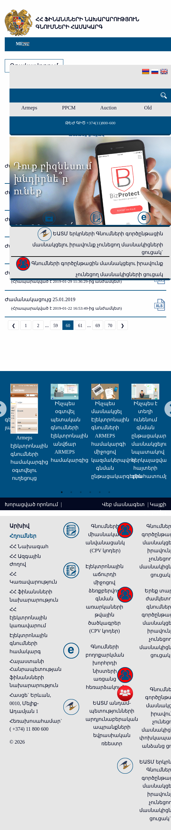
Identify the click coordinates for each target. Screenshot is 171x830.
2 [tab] (71, 492)
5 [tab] (100, 492)
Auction (108, 107)
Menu (22, 43)
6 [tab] (109, 492)
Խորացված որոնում (32, 504)
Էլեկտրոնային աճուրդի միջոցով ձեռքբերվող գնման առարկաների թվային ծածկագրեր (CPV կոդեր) (105, 599)
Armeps (29, 107)
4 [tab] (90, 492)
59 (56, 325)
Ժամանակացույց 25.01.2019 (40, 299)
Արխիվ (19, 526)
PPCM (69, 107)
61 (80, 325)
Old (148, 107)
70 (110, 325)
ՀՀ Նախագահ (29, 546)
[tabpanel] (30, 425)
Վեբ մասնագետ (124, 504)
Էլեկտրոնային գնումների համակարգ (29, 643)
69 (98, 325)
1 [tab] (62, 492)
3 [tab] (81, 492)
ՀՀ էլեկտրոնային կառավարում (28, 617)
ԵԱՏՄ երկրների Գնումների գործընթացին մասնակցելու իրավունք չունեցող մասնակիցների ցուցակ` (97, 243)
